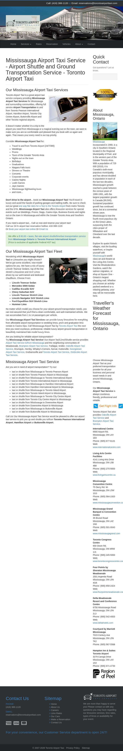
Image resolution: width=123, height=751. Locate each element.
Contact (91, 44)
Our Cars (55, 716)
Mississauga (99, 142)
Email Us (43, 229)
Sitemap (86, 748)
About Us (55, 707)
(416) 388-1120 (60, 3)
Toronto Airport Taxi (68, 326)
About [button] (79, 44)
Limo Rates (56, 713)
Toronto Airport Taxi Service (56, 352)
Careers (55, 710)
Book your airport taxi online (22, 229)
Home (15, 43)
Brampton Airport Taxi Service (33, 346)
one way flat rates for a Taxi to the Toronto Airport (42, 206)
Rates (39, 44)
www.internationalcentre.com (107, 447)
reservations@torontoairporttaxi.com (98, 3)
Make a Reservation (60, 719)
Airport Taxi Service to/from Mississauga (25, 343)
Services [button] (26, 44)
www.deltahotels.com (103, 623)
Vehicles (67, 44)
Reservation (52, 44)
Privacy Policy (73, 748)
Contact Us (56, 722)
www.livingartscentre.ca (104, 475)
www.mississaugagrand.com (106, 533)
